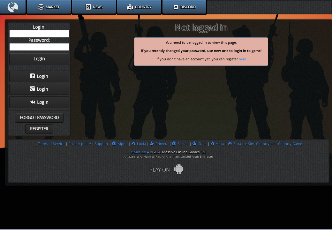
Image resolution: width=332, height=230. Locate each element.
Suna (199, 144)
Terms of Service (51, 144)
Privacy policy (79, 144)
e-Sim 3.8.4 (140, 152)
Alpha (119, 144)
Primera (159, 144)
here (242, 59)
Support (101, 144)
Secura (180, 144)
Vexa (217, 144)
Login (39, 76)
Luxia (138, 144)
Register (39, 128)
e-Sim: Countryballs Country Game (273, 144)
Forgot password (39, 117)
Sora (234, 144)
